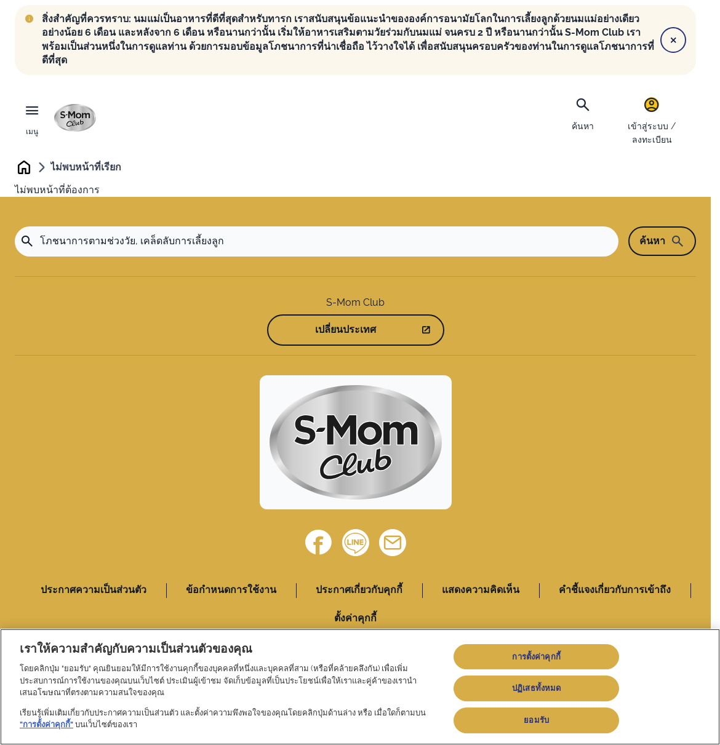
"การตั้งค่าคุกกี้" (46, 724)
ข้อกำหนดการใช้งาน (231, 590)
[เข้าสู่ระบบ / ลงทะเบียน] (651, 119)
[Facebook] (318, 542)
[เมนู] (32, 118)
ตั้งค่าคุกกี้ (355, 618)
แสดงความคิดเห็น (480, 590)
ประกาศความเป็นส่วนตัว (93, 590)
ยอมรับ (536, 720)
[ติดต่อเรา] (392, 542)
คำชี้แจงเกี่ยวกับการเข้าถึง (615, 590)
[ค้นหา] (582, 112)
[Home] (356, 442)
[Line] (355, 542)
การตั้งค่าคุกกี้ (536, 656)
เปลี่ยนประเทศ (345, 330)
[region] (360, 687)
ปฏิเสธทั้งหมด (536, 688)
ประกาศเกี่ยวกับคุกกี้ (359, 590)
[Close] (673, 40)
